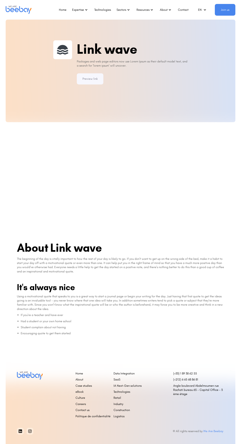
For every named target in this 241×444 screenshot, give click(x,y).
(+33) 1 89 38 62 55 (185, 373)
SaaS (117, 379)
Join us (225, 10)
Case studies (84, 385)
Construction (122, 410)
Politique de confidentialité (93, 416)
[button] (80, 10)
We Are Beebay (213, 431)
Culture (80, 398)
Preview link (90, 79)
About (79, 379)
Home (62, 10)
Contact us (82, 410)
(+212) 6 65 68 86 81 (186, 379)
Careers (81, 404)
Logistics (119, 416)
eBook (80, 391)
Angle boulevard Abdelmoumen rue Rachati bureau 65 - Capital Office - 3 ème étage (198, 390)
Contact (183, 10)
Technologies (102, 10)
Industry (118, 404)
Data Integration (124, 373)
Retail (117, 398)
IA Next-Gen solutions (128, 385)
